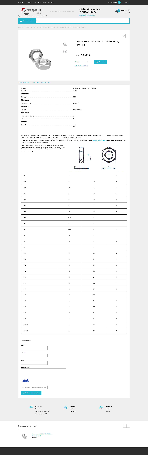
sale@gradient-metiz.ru (90, 9)
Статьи (44, 2)
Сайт (22, 360)
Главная (20, 2)
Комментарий (25, 367)
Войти (126, 2)
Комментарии (45, 82)
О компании (28, 2)
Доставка (37, 2)
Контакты (50, 2)
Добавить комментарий (31, 393)
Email (23, 353)
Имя (22, 345)
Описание (35, 82)
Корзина (124, 10)
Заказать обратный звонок (87, 15)
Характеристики (23, 82)
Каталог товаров (28, 21)
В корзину (102, 62)
